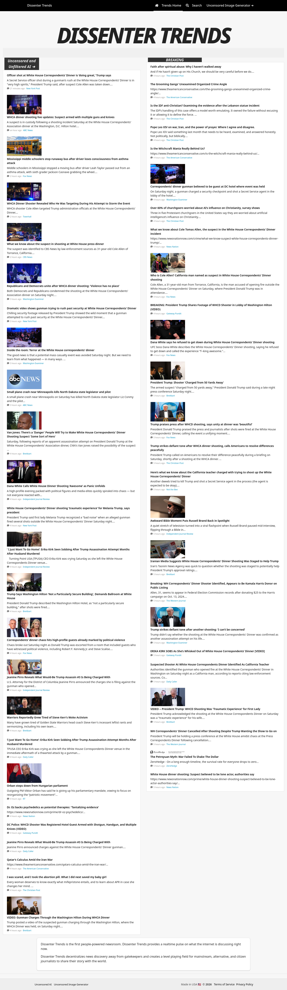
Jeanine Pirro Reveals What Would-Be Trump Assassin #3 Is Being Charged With (58, 677)
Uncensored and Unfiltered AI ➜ (22, 63)
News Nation (29, 816)
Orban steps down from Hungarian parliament (37, 785)
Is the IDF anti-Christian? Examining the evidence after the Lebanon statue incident (204, 105)
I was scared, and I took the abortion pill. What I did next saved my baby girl (56, 877)
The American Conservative (36, 868)
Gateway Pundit (30, 833)
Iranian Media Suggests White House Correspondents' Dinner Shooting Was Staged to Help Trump (214, 561)
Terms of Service (224, 984)
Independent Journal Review (36, 499)
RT (24, 798)
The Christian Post (31, 890)
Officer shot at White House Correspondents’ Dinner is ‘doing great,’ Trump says (59, 75)
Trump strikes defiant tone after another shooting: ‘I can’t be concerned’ (197, 629)
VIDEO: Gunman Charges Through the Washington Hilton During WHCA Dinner (58, 917)
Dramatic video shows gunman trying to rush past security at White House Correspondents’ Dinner (71, 308)
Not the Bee (172, 489)
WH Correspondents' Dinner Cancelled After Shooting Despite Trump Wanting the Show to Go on (213, 731)
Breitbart (27, 453)
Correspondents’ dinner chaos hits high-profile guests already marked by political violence (66, 640)
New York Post (33, 88)
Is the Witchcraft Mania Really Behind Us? (177, 148)
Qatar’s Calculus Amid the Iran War (30, 859)
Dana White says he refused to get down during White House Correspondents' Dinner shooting (212, 342)
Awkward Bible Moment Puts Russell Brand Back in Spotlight (189, 520)
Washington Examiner (33, 299)
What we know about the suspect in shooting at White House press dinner (55, 244)
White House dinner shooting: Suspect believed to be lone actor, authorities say (202, 774)
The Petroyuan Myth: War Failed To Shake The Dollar (184, 757)
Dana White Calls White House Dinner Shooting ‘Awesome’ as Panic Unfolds (56, 486)
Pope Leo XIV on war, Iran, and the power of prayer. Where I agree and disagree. (202, 127)
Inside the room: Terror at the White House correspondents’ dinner (50, 350)
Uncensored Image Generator (71, 984)
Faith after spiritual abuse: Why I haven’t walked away (185, 66)
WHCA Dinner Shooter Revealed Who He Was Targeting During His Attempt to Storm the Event (68, 203)
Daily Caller (28, 757)
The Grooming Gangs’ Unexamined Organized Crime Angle (188, 84)
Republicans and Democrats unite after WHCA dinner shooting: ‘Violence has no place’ (63, 286)
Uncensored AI (43, 984)
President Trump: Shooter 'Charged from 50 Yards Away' (187, 382)
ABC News (28, 130)
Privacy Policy (244, 984)
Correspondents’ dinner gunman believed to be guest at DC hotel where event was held (207, 186)
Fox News (27, 176)
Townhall (27, 216)
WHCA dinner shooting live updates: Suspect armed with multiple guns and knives (60, 117)
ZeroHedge (171, 766)
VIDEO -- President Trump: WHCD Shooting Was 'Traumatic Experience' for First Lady (205, 709)
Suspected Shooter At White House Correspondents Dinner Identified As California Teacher (209, 664)
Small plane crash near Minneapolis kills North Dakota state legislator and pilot (59, 392)
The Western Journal (176, 600)
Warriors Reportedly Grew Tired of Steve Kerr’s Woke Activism (47, 717)
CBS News (27, 257)
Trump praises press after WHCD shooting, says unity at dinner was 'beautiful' (201, 424)
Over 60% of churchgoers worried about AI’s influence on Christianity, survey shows (205, 208)
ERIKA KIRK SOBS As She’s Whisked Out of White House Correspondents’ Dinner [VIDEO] (207, 651)
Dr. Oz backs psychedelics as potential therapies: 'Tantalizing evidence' (53, 807)
